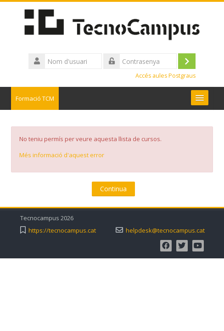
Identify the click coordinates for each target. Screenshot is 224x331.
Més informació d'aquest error (61, 155)
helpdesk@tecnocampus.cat (165, 230)
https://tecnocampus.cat (62, 230)
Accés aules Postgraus (165, 76)
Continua (113, 188)
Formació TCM (35, 98)
